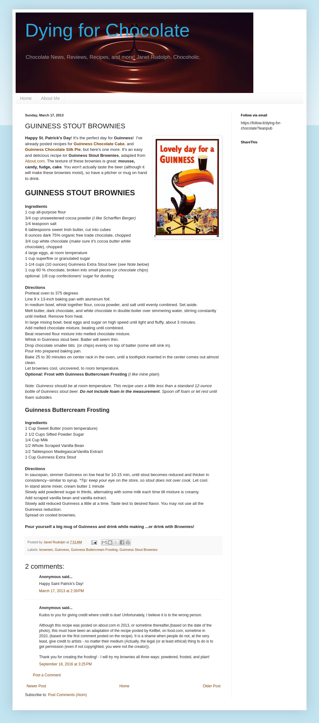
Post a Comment (47, 675)
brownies (46, 549)
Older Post (211, 686)
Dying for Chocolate (107, 30)
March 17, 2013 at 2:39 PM (61, 591)
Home (26, 98)
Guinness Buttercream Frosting (94, 549)
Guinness (62, 549)
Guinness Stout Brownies (138, 549)
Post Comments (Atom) (67, 695)
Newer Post (36, 686)
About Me (50, 98)
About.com (35, 161)
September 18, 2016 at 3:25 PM (65, 664)
